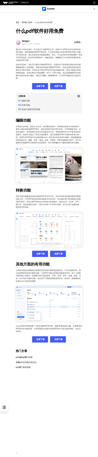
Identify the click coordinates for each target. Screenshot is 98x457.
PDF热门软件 (27, 22)
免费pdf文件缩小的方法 (25, 362)
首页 (17, 22)
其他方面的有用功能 (31, 109)
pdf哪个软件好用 (23, 367)
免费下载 (40, 86)
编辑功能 (26, 100)
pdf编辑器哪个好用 (24, 357)
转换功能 (26, 105)
